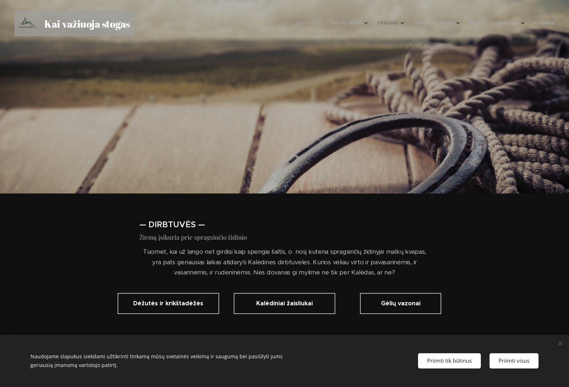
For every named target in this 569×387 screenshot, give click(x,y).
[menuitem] (472, 24)
